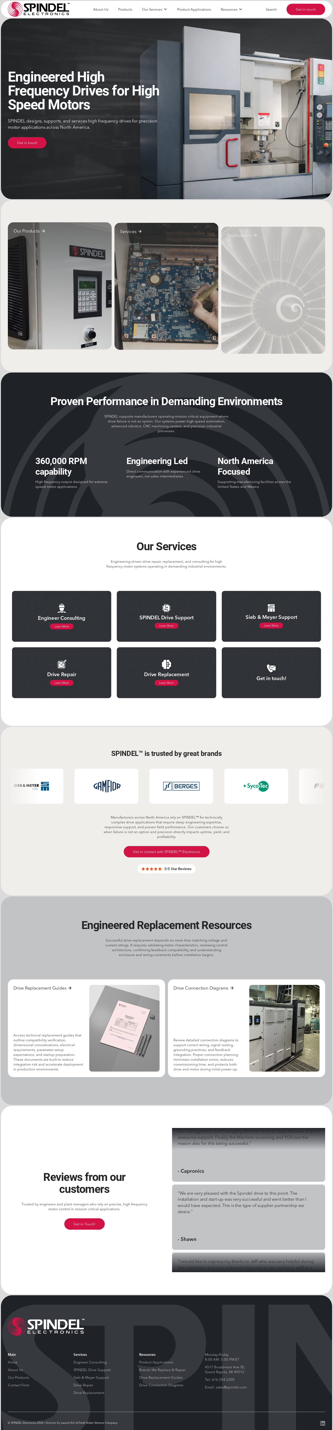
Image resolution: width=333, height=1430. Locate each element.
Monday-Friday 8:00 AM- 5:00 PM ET (222, 1357)
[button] (154, 9)
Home (13, 1362)
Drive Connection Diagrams (161, 1385)
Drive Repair (83, 1385)
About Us (100, 9)
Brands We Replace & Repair (162, 1370)
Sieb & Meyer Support (91, 1377)
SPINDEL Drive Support (92, 1370)
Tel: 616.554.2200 (219, 1379)
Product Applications (194, 9)
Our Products (18, 1377)
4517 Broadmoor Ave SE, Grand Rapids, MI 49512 (225, 1369)
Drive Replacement (89, 1392)
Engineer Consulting (90, 1362)
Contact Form (18, 1385)
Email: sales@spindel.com (226, 1387)
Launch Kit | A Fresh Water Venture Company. (89, 1422)
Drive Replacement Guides (161, 1377)
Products (125, 9)
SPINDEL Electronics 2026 (27, 1422)
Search (271, 9)
